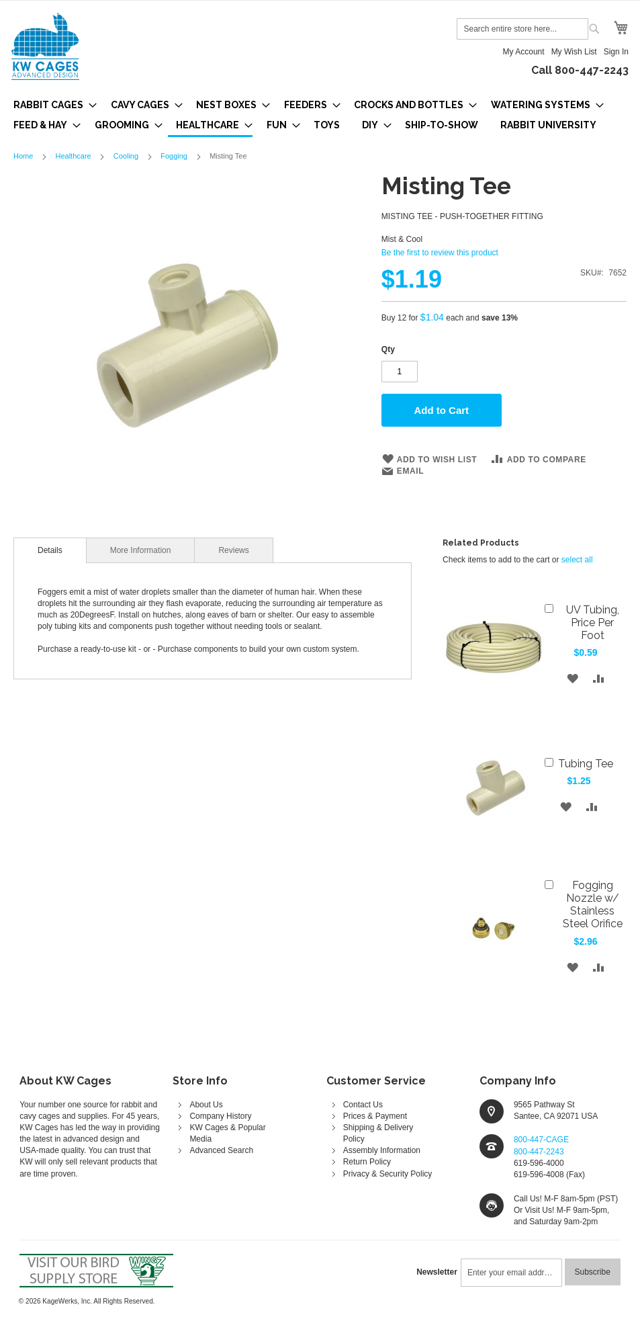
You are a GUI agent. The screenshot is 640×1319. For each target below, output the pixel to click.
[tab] (50, 550)
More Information (140, 550)
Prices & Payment (375, 1116)
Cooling (125, 156)
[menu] (320, 116)
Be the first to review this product (439, 252)
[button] (572, 678)
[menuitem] (51, 105)
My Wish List (574, 51)
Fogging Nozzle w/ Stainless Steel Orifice (593, 904)
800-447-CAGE (541, 1139)
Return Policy (367, 1161)
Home (23, 156)
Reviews (233, 550)
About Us (205, 1104)
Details (50, 550)
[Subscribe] (593, 1272)
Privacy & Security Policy (387, 1174)
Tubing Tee (585, 763)
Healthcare (73, 156)
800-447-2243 (539, 1151)
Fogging (174, 156)
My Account (524, 51)
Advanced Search (221, 1150)
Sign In (616, 51)
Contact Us (363, 1104)
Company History (220, 1116)
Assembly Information (381, 1150)
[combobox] (522, 29)
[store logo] (45, 46)
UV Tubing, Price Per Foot (592, 622)
